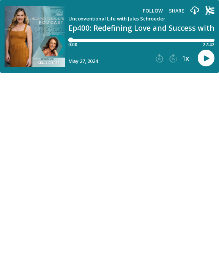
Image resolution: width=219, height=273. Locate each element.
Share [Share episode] (176, 10)
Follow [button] (153, 10)
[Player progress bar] (141, 40)
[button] (194, 10)
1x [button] (185, 58)
